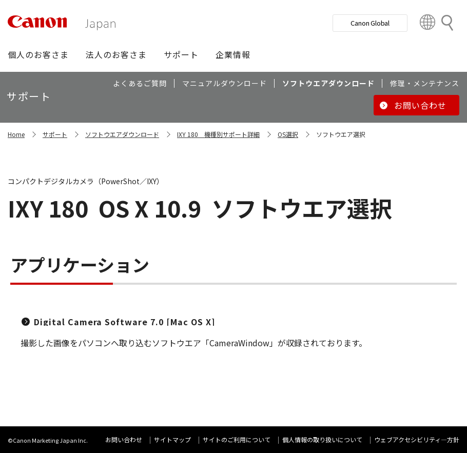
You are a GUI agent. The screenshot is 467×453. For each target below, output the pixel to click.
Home (16, 134)
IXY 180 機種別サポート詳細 (218, 134)
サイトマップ (172, 439)
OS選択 (288, 134)
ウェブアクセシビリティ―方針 (416, 439)
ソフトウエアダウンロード (122, 134)
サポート (55, 134)
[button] (38, 54)
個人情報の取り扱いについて (322, 439)
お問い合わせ (123, 439)
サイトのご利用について (236, 439)
